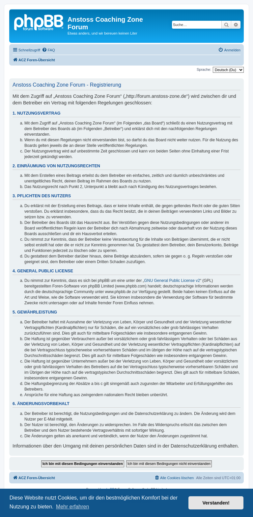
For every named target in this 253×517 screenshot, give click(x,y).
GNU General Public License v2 (172, 280)
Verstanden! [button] (216, 502)
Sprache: (204, 69)
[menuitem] (48, 50)
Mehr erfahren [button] (72, 506)
